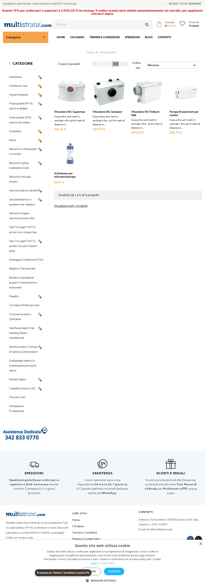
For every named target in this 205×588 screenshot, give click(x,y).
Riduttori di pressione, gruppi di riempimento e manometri (23, 282)
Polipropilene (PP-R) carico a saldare (20, 106)
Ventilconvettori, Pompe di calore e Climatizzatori (23, 349)
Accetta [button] (114, 571)
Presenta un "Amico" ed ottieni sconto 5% (63, 572)
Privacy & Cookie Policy (86, 539)
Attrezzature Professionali (16, 408)
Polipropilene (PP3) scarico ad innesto (20, 120)
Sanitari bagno (17, 379)
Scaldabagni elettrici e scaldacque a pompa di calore (22, 365)
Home (76, 520)
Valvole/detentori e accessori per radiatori (22, 202)
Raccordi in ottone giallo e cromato (23, 151)
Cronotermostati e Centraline (20, 317)
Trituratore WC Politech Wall (145, 113)
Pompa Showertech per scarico (184, 113)
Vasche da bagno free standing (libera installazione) (21, 333)
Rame (12, 140)
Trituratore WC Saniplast (107, 112)
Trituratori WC (17, 397)
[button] (102, 580)
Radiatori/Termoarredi (22, 268)
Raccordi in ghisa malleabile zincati (19, 165)
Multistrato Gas (18, 86)
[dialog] (102, 564)
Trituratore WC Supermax (69, 112)
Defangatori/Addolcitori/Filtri (23, 259)
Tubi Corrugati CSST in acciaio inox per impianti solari (23, 246)
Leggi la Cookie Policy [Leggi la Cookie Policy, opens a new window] (102, 563)
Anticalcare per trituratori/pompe (65, 175)
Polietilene (15, 131)
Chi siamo (78, 526)
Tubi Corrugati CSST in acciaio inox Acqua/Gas (23, 229)
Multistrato (15, 77)
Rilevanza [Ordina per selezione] (172, 65)
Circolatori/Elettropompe (23, 305)
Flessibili (14, 296)
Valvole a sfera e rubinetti (23, 190)
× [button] (200, 544)
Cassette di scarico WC (22, 388)
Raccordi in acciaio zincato (20, 179)
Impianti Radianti (19, 94)
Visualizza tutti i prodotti (71, 206)
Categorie (23, 63)
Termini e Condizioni (84, 532)
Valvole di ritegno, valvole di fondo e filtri (22, 216)
